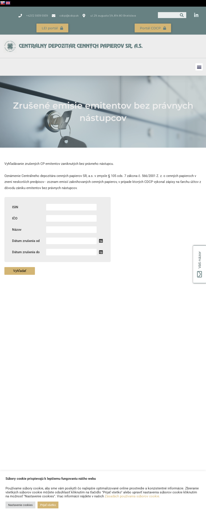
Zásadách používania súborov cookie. (132, 496)
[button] (199, 67)
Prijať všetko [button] (48, 505)
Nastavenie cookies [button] (20, 505)
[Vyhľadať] (181, 15)
